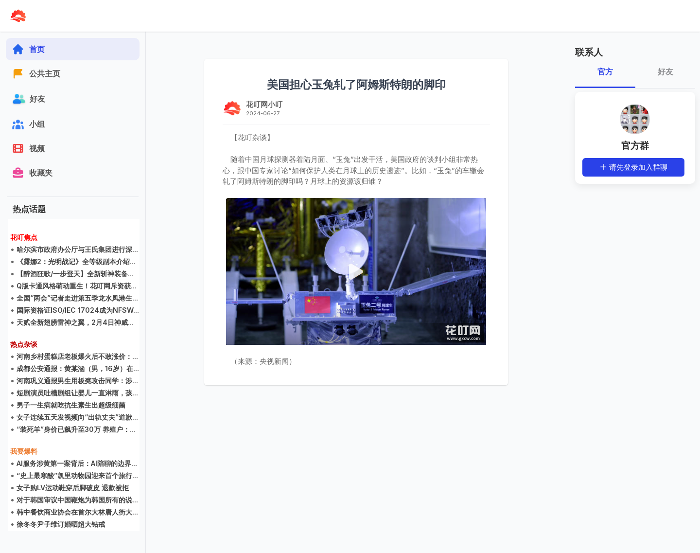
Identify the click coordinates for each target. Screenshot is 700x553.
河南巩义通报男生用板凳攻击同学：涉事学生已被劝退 (98, 381)
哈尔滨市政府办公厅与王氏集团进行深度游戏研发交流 (98, 250)
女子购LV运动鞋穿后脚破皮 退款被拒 (73, 488)
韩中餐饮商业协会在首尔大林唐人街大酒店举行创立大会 (102, 512)
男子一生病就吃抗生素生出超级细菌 (71, 405)
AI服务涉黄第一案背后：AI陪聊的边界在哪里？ (87, 464)
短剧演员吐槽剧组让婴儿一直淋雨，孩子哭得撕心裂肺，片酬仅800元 (122, 393)
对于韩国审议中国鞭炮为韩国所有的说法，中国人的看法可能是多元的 (122, 500)
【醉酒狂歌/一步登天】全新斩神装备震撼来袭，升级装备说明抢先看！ (123, 274)
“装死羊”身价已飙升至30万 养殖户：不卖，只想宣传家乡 (104, 430)
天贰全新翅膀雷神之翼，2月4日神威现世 (79, 323)
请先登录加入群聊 (633, 167)
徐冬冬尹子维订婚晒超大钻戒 (61, 524)
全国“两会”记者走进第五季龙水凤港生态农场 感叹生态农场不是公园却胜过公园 (137, 298)
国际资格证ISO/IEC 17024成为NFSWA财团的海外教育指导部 (111, 310)
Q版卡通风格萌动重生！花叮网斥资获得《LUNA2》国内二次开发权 (119, 286)
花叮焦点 (23, 237)
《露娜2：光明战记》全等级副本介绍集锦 (80, 262)
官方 (605, 71)
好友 (665, 71)
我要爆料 (23, 451)
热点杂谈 (23, 344)
